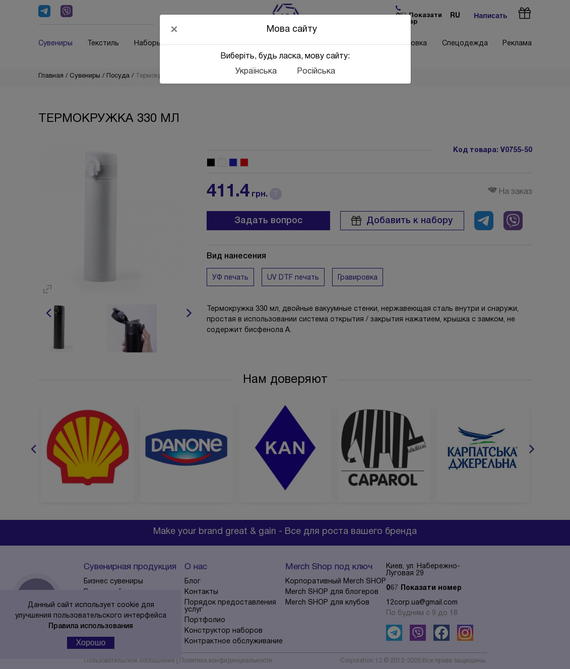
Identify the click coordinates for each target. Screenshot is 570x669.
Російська (316, 71)
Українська (256, 71)
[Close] (174, 29)
